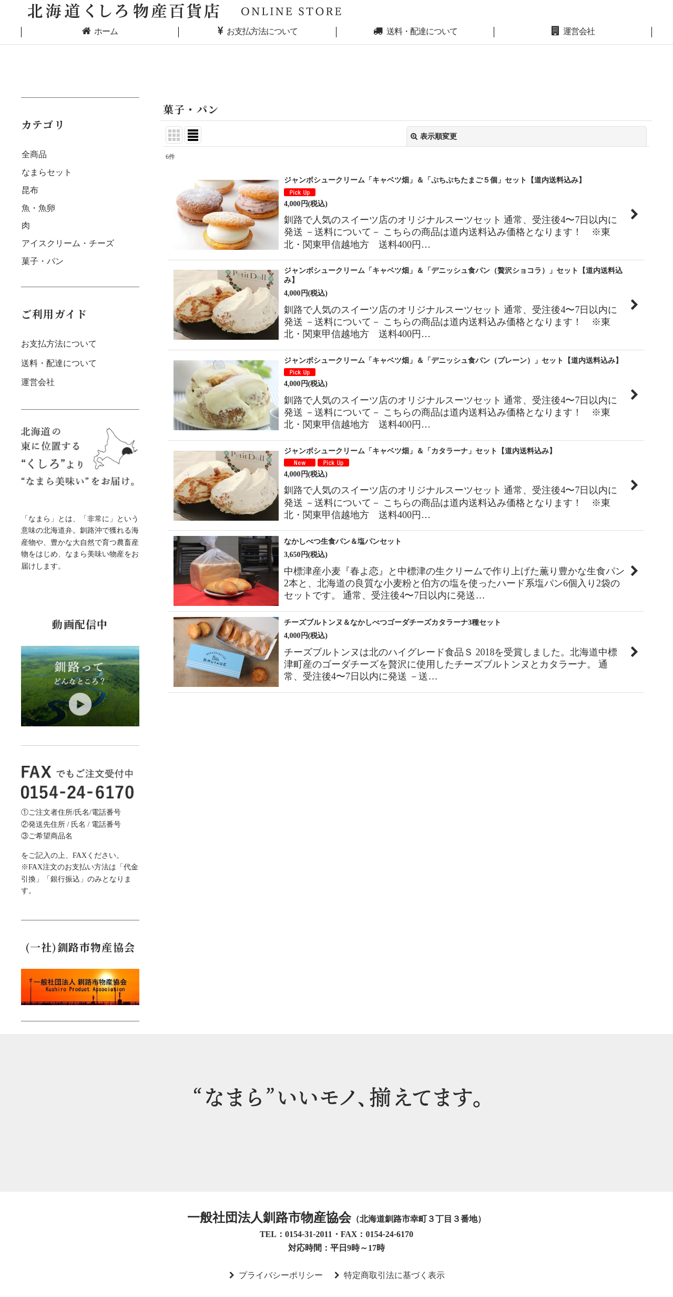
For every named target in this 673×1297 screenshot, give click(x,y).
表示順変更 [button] (434, 136)
